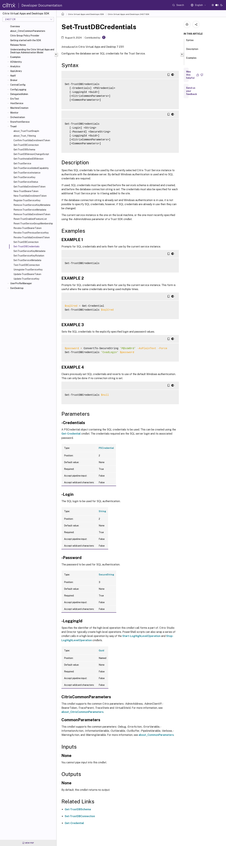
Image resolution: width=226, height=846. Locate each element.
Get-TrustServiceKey (24, 177)
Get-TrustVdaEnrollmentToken (29, 186)
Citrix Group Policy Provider (24, 35)
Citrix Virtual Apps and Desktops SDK (86, 14)
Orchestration (17, 117)
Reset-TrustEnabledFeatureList (30, 219)
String (102, 511)
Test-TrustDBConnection (26, 265)
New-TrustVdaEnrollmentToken (30, 195)
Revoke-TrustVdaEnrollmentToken (31, 237)
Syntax (190, 41)
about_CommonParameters (156, 734)
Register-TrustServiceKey (26, 200)
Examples (15, 57)
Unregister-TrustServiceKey (28, 269)
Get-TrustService (22, 163)
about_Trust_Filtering (24, 135)
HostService (16, 103)
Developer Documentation (42, 5)
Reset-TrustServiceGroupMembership (33, 223)
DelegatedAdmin (19, 94)
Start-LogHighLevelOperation (141, 636)
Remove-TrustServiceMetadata (29, 209)
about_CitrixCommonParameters (27, 31)
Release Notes (18, 45)
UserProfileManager (21, 283)
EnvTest (14, 98)
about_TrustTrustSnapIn (26, 131)
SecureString (106, 574)
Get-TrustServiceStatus (25, 182)
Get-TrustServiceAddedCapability (31, 168)
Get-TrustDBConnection (26, 145)
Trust (13, 126)
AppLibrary (16, 71)
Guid (101, 650)
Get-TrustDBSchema (24, 149)
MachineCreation (19, 108)
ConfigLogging (18, 89)
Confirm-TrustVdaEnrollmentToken (31, 140)
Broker (13, 80)
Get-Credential (71, 433)
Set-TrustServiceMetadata (27, 260)
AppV (13, 75)
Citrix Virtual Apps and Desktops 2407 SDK (128, 14)
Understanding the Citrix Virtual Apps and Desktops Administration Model (32, 51)
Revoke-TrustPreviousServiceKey (31, 232)
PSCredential (106, 448)
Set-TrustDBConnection (26, 242)
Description (192, 50)
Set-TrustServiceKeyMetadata (29, 251)
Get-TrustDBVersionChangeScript (31, 154)
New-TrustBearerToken (25, 191)
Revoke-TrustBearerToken (27, 228)
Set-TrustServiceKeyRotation (28, 255)
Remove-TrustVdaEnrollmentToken (31, 214)
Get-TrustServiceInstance (26, 172)
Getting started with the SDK (25, 40)
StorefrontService (20, 122)
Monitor (14, 112)
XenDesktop (16, 288)
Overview (15, 26)
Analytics (15, 66)
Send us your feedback (191, 91)
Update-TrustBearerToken (27, 274)
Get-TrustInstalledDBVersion (28, 158)
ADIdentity (16, 62)
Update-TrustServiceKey (26, 278)
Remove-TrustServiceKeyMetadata (31, 205)
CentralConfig (17, 84)
